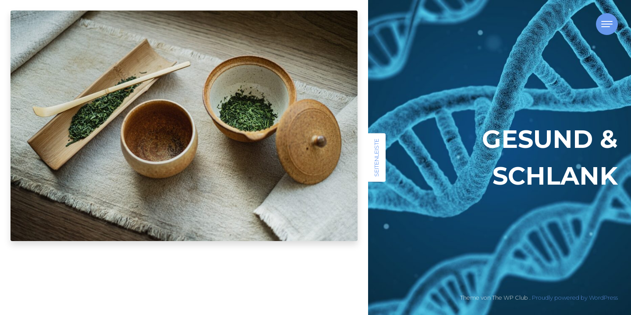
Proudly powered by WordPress (575, 297)
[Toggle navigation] (607, 24)
